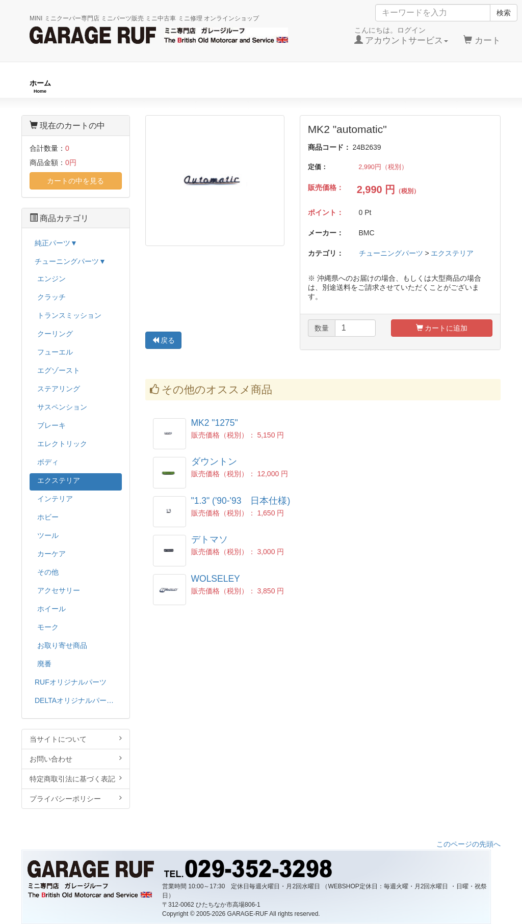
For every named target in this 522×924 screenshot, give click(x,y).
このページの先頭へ (468, 844)
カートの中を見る (75, 181)
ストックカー (471, 86)
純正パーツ (373, 86)
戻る (163, 340)
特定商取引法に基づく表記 (76, 778)
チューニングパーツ (264, 86)
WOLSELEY (215, 579)
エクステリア (452, 253)
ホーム (40, 86)
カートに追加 (442, 328)
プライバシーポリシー (76, 798)
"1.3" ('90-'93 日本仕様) (241, 501)
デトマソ (209, 539)
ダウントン (214, 461)
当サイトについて (76, 739)
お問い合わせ (76, 758)
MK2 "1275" (214, 423)
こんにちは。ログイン (401, 35)
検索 (504, 13)
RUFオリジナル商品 (142, 86)
